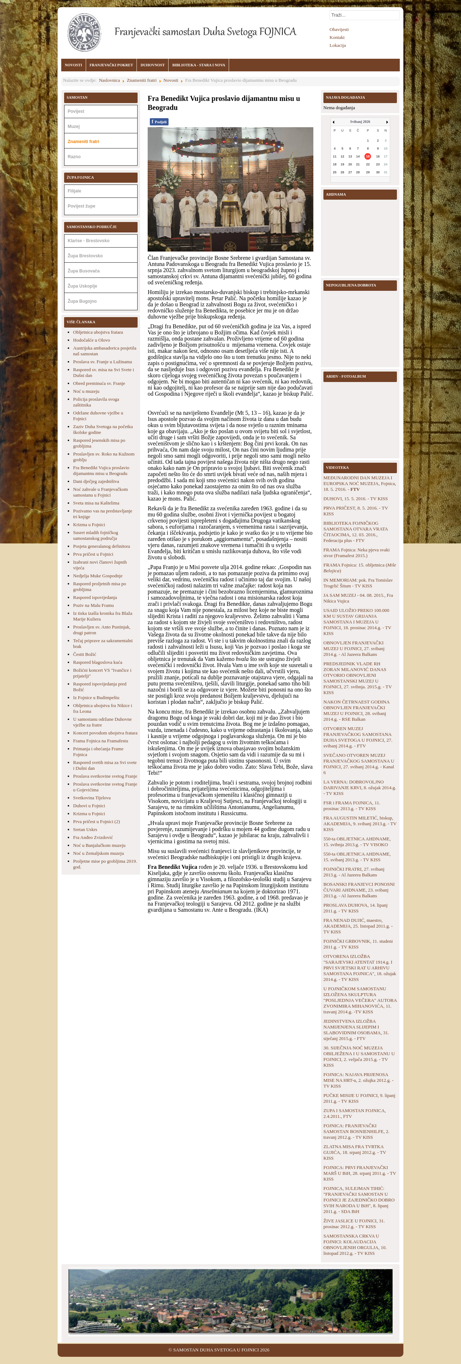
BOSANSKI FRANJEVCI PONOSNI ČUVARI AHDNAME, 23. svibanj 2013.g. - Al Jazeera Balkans (359, 889)
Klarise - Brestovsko (88, 240)
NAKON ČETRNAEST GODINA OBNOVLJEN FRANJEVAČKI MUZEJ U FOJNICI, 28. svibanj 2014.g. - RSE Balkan (356, 710)
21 (358, 164)
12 (342, 156)
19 (342, 164)
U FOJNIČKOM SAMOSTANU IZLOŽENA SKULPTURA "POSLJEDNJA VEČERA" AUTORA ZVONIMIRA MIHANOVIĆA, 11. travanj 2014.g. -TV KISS (360, 1000)
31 (386, 172)
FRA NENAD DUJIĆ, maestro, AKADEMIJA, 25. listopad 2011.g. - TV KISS (358, 926)
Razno (74, 156)
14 (358, 156)
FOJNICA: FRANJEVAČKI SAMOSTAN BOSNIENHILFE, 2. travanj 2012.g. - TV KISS (356, 1131)
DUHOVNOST (152, 65)
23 (378, 164)
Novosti (171, 80)
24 (386, 164)
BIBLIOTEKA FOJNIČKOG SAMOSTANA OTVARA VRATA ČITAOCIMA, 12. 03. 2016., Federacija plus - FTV (355, 531)
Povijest (76, 111)
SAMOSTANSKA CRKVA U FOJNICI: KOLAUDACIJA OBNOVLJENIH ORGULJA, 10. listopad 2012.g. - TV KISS (355, 1244)
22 (368, 164)
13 (350, 156)
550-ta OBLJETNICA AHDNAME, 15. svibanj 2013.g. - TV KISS (357, 856)
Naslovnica (109, 80)
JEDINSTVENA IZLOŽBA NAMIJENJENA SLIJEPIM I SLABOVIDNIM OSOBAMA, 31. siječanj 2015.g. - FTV (356, 1029)
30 (378, 172)
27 (350, 172)
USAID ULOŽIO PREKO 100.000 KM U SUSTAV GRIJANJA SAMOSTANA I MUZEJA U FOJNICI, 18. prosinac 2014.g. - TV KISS (357, 622)
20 (350, 164)
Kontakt (337, 37)
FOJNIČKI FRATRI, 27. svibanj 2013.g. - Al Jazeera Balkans (353, 872)
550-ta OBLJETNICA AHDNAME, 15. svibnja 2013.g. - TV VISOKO (357, 841)
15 (368, 156)
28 (358, 172)
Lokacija (338, 45)
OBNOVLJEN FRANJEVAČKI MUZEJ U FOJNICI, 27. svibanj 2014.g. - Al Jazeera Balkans (354, 648)
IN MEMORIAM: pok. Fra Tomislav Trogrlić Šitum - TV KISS (358, 582)
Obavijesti (339, 29)
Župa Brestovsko (85, 255)
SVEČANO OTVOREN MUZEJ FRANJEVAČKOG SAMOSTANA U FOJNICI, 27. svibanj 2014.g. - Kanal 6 (358, 763)
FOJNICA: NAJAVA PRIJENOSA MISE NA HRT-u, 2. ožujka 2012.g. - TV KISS (358, 1080)
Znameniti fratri (142, 80)
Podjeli (159, 121)
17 (386, 156)
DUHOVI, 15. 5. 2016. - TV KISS (355, 498)
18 (334, 164)
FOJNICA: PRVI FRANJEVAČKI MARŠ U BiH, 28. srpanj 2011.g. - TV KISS (359, 1173)
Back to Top (391, 1349)
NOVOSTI (73, 65)
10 (386, 148)
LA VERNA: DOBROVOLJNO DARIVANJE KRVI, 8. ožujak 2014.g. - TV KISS (359, 787)
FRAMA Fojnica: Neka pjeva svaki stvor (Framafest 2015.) (356, 552)
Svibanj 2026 (360, 122)
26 (342, 172)
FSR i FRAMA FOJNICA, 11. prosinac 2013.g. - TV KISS (351, 805)
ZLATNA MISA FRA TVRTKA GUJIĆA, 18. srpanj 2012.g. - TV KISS (354, 1152)
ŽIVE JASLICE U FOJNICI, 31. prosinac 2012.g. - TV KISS (354, 1223)
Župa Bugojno (82, 301)
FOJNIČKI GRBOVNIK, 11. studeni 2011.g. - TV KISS (358, 944)
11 (334, 156)
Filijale (74, 191)
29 (368, 172)
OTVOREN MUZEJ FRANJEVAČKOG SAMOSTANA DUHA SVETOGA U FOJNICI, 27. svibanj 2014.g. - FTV (358, 737)
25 (334, 172)
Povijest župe (81, 206)
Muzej (74, 126)
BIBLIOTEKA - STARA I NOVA (198, 65)
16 (378, 156)
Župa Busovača (84, 271)
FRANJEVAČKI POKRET (111, 65)
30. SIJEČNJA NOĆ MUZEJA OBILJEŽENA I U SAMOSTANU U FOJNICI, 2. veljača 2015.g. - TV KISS (359, 1056)
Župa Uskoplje (82, 286)
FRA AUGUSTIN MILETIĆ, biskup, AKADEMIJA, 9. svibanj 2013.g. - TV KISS (360, 823)
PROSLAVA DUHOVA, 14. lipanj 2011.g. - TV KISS (355, 908)
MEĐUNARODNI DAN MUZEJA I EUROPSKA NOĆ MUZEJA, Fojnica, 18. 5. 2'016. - (359, 483)
